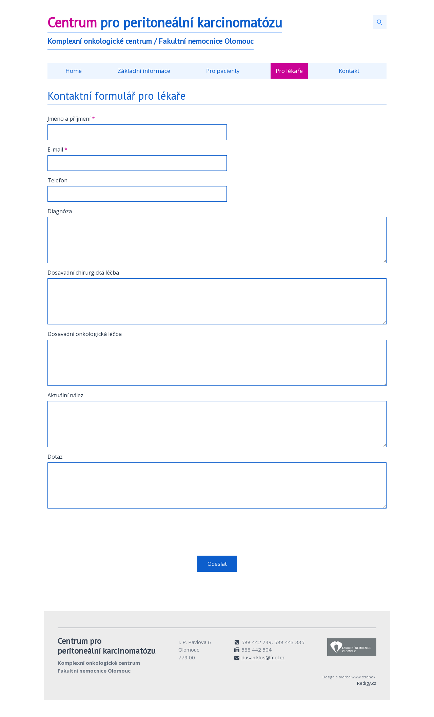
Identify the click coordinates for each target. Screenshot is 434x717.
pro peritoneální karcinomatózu (164, 22)
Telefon (57, 180)
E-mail (57, 149)
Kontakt (349, 71)
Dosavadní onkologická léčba (84, 334)
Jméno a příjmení (71, 118)
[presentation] (99, 527)
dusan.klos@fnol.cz (263, 657)
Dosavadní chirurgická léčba (83, 272)
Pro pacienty (223, 71)
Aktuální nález (65, 395)
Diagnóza (59, 211)
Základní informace (144, 71)
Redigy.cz (366, 683)
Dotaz (55, 456)
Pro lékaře (289, 71)
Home (73, 71)
